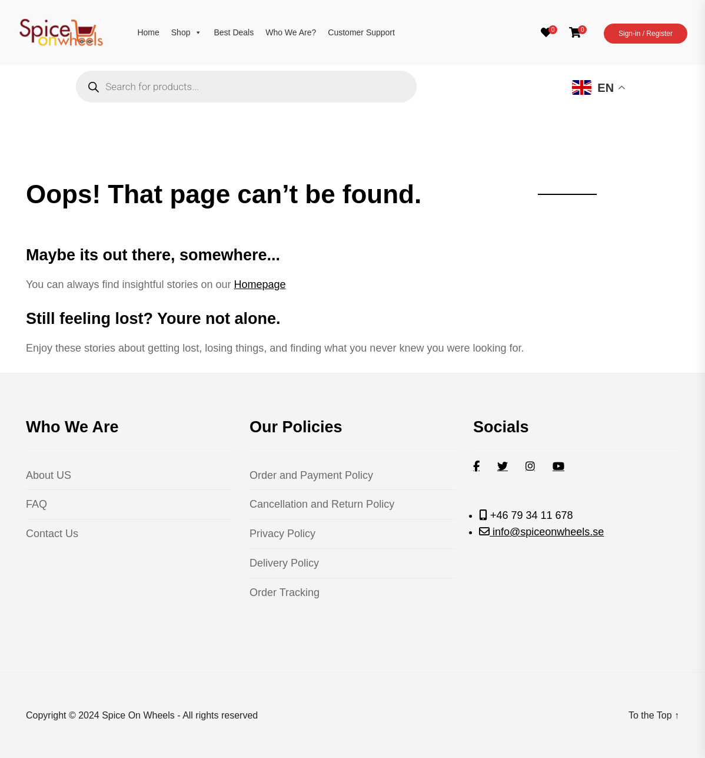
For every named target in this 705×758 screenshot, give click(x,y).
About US (48, 475)
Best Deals (234, 32)
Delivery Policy (284, 563)
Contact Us (52, 533)
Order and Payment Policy (311, 475)
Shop (186, 32)
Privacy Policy (282, 533)
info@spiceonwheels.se (547, 532)
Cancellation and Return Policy (322, 504)
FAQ (36, 504)
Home (148, 32)
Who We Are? (290, 32)
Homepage (260, 284)
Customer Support (361, 32)
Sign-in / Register (645, 33)
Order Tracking (285, 592)
